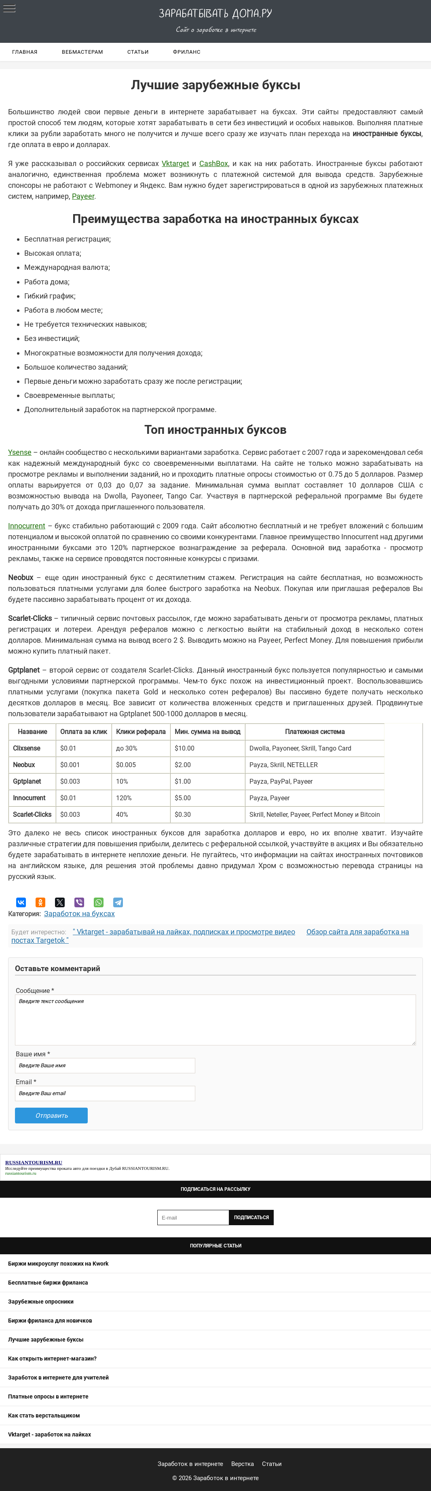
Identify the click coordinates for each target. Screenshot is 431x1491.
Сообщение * (35, 991)
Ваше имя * (33, 1054)
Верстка (242, 1464)
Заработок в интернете (190, 1464)
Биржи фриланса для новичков (50, 1320)
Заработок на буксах (79, 913)
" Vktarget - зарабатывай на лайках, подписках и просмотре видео (184, 931)
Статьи (138, 52)
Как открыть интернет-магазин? (52, 1358)
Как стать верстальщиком (44, 1415)
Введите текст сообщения (215, 1020)
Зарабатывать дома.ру (216, 14)
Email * (26, 1082)
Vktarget (175, 163)
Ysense (20, 452)
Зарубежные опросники (41, 1301)
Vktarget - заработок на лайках (49, 1434)
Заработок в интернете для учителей (58, 1377)
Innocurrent (26, 526)
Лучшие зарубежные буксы (46, 1339)
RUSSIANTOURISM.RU (145, 1168)
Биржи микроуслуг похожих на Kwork (58, 1263)
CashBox (213, 163)
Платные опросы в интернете (48, 1396)
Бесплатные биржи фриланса (48, 1282)
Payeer (83, 196)
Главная (25, 52)
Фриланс (187, 52)
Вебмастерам (82, 52)
